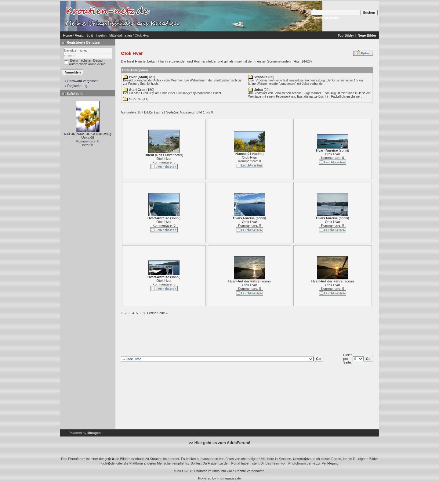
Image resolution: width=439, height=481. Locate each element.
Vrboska (260, 77)
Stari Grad (137, 90)
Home (67, 35)
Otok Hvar (164, 158)
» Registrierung (75, 86)
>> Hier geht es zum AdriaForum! (219, 442)
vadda (258, 154)
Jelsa (258, 90)
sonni (344, 150)
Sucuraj (135, 99)
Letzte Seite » (157, 313)
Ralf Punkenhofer (169, 155)
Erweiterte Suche (325, 18)
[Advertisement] (234, 16)
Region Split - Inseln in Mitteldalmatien (103, 35)
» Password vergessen (81, 81)
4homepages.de (229, 478)
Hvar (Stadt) (138, 77)
